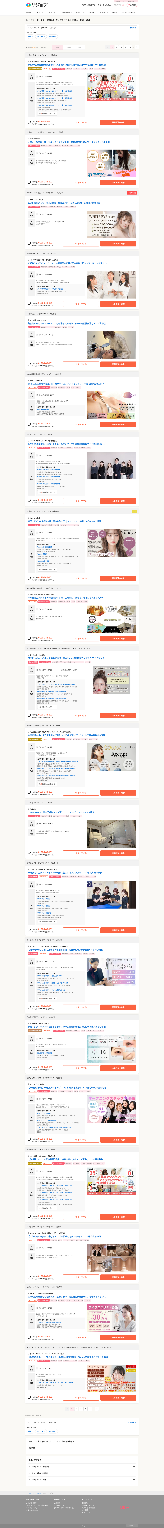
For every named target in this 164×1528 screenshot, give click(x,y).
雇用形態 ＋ (52, 36)
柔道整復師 (104, 12)
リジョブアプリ (31, 1508)
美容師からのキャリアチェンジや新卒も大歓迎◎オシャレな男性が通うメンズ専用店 (67, 323)
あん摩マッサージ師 (128, 12)
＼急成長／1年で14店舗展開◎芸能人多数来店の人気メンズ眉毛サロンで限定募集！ (66, 1159)
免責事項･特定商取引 (89, 1508)
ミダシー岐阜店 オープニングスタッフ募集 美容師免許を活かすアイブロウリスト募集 (69, 142)
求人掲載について (120, 1)
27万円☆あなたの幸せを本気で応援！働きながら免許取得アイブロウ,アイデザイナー (67, 658)
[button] (82, 85)
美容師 (28, 12)
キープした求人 (104, 5)
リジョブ (29, 1493)
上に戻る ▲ (132, 1525)
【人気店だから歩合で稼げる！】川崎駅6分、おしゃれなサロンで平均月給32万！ (65, 1236)
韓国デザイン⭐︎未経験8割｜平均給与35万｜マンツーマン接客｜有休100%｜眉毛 (64, 521)
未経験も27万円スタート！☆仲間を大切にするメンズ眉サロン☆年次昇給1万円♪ (65, 873)
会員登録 (132, 5)
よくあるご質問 (31, 1503)
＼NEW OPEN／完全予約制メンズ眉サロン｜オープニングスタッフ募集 (61, 812)
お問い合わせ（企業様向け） (64, 1508)
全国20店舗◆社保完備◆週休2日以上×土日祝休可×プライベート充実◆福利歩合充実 (66, 735)
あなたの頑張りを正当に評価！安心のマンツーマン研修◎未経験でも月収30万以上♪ (66, 444)
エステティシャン (65, 12)
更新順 (79, 47)
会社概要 (85, 1510)
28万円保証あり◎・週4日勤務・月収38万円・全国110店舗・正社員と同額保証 (64, 203)
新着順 (69, 47)
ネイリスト (51, 12)
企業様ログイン (132, 1)
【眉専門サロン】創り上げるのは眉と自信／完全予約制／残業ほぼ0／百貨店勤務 (65, 950)
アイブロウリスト (37, 1493)
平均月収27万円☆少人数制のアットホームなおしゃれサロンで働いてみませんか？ (66, 598)
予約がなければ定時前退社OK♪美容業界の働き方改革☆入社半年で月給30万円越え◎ (67, 65)
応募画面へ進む (118, 122)
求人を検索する (88, 5)
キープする (81, 122)
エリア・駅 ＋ (41, 36)
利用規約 (85, 1503)
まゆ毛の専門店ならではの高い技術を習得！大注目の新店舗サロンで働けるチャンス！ (68, 1297)
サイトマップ (87, 1512)
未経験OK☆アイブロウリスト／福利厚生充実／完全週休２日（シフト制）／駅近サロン (68, 263)
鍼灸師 (114, 12)
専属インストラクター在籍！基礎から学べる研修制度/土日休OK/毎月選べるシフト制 (67, 1027)
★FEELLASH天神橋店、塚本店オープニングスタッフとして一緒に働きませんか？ (66, 384)
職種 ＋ (30, 36)
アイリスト (39, 12)
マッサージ (92, 12)
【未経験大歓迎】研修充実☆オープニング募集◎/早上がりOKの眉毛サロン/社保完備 (67, 1088)
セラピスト (80, 12)
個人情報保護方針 (88, 1505)
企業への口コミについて (35, 1510)
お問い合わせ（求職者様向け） (37, 1505)
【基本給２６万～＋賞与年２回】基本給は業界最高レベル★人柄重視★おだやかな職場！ (69, 1357)
